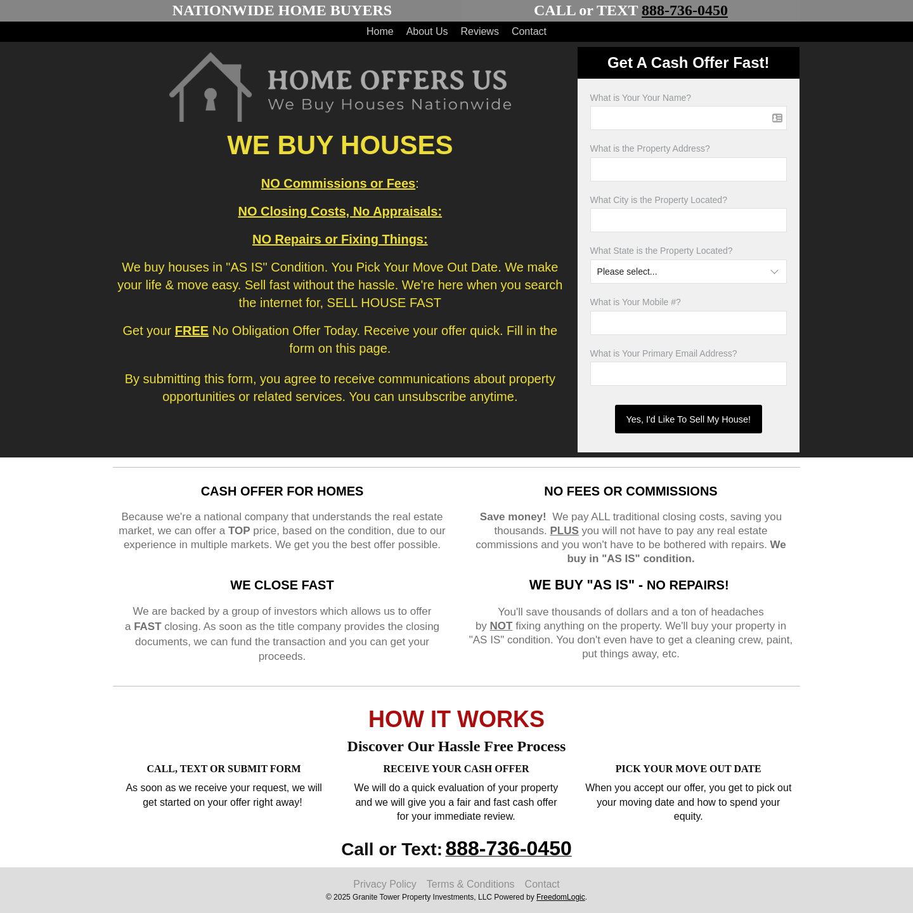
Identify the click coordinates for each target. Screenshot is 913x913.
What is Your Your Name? (641, 98)
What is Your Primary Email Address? (663, 353)
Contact (529, 31)
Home (380, 31)
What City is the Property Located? (658, 200)
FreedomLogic (560, 897)
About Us (427, 31)
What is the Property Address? (650, 148)
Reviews (479, 31)
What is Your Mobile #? (635, 302)
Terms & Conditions (471, 884)
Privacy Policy (385, 884)
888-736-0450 (685, 10)
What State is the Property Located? (661, 251)
